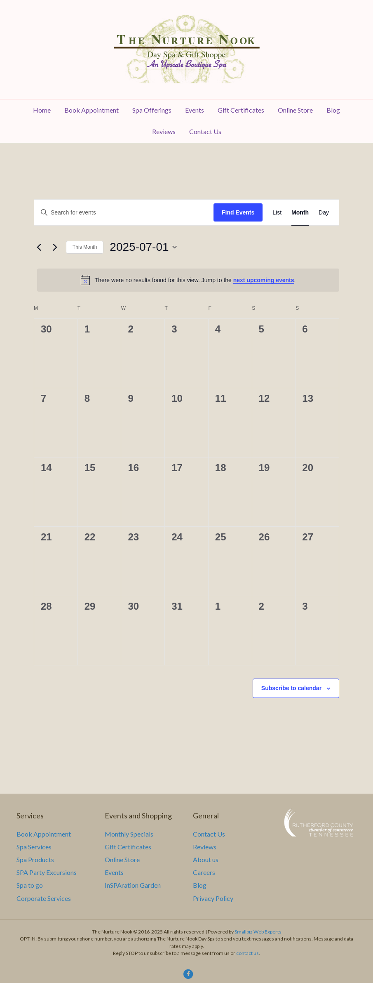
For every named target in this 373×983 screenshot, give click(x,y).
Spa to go (29, 885)
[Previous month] (39, 247)
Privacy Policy (213, 898)
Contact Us (205, 131)
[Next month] (55, 247)
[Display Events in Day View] (324, 213)
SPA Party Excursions (46, 872)
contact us (247, 953)
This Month (85, 247)
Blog (333, 110)
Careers (204, 872)
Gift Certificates (241, 110)
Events (194, 110)
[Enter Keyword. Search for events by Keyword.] (123, 213)
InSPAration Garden (133, 885)
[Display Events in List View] (277, 213)
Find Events (238, 212)
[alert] (188, 280)
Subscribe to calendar (291, 688)
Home (42, 110)
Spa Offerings (151, 110)
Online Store (295, 110)
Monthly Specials (129, 834)
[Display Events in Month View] (300, 213)
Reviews (164, 131)
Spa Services (34, 847)
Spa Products (35, 859)
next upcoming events (263, 280)
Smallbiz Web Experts (258, 932)
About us (205, 859)
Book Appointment (91, 110)
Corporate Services (43, 898)
